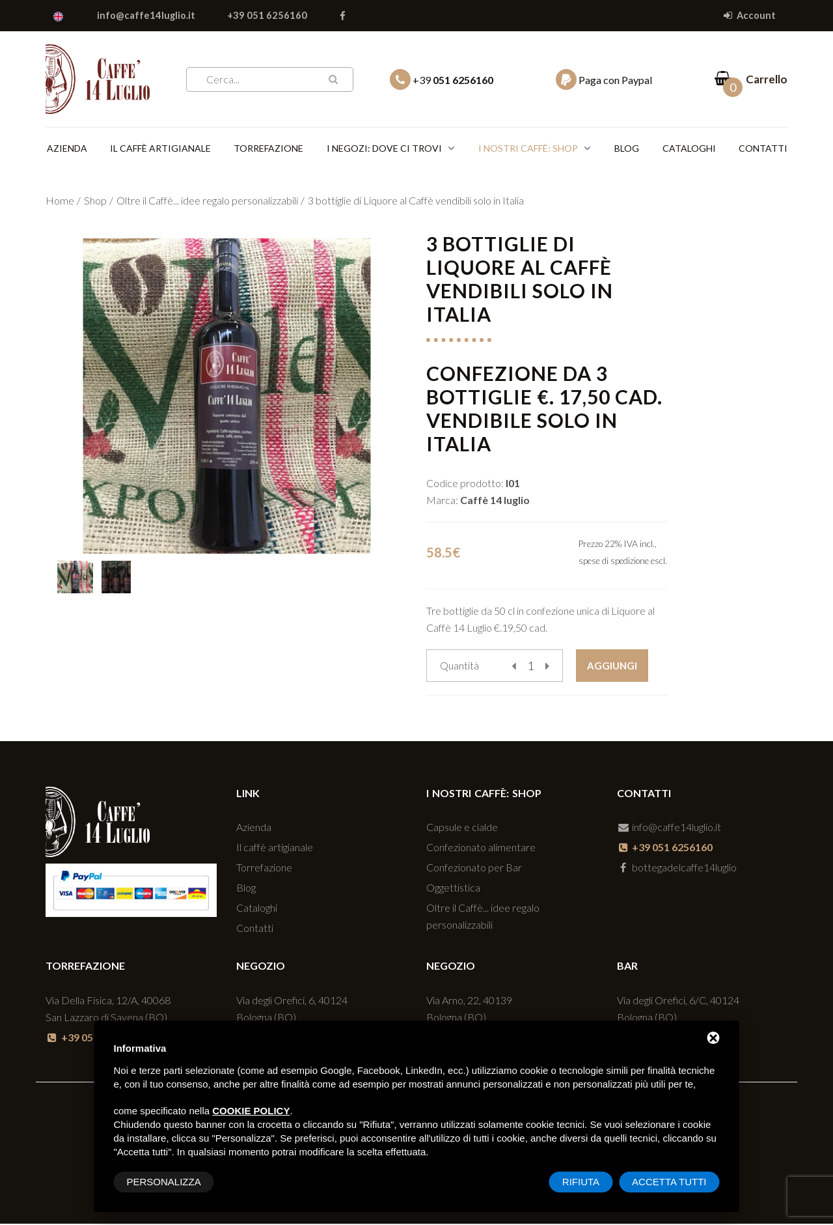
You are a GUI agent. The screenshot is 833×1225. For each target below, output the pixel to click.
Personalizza (164, 1181)
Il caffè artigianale (159, 148)
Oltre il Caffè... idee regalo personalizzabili (207, 201)
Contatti (763, 148)
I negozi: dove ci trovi (385, 148)
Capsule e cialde (462, 829)
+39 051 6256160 (270, 15)
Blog (625, 148)
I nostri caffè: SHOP (528, 148)
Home (60, 201)
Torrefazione (269, 148)
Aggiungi (612, 667)
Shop (95, 201)
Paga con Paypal (604, 79)
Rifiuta (580, 1181)
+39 (441, 79)
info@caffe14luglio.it (147, 15)
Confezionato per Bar (474, 869)
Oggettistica (453, 889)
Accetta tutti (669, 1181)
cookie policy (251, 1110)
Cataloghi (688, 148)
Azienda (66, 148)
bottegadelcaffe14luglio (677, 869)
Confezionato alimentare (481, 849)
